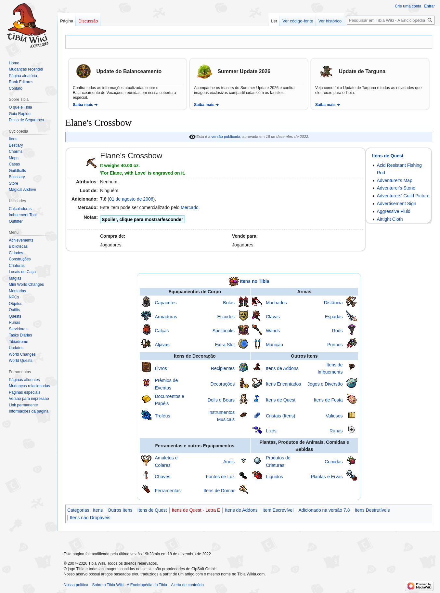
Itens (98, 510)
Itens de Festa (328, 399)
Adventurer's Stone (396, 188)
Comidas (334, 461)
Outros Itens (120, 510)
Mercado (189, 207)
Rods (337, 330)
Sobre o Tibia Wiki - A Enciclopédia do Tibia (129, 585)
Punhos (335, 344)
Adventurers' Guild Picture (403, 195)
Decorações (222, 384)
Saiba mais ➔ (85, 104)
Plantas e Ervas (327, 476)
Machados (276, 302)
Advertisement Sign (396, 203)
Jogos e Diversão (325, 384)
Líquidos (274, 476)
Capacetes (166, 302)
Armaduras (166, 316)
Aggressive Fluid (393, 211)
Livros (161, 368)
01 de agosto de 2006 (131, 199)
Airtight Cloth (390, 219)
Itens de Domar (219, 490)
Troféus (162, 415)
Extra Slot (225, 344)
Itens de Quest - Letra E (196, 510)
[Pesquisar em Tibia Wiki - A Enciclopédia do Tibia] (391, 20)
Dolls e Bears (221, 399)
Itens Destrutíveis (372, 510)
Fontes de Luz (220, 476)
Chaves (162, 476)
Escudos (226, 316)
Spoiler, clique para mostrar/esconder (142, 219)
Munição (274, 344)
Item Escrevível (278, 510)
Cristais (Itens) (280, 415)
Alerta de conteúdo (187, 585)
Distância (333, 302)
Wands (273, 330)
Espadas (334, 316)
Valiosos (334, 415)
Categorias (78, 510)
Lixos (271, 430)
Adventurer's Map (394, 180)
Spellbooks (224, 330)
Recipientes (223, 368)
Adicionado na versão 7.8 (324, 510)
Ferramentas (168, 490)
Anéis (229, 461)
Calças (162, 330)
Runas (336, 430)
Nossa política (76, 585)
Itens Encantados (283, 384)
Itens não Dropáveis (90, 517)
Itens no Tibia (254, 280)
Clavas (273, 316)
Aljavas (162, 344)
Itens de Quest (387, 155)
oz (136, 165)
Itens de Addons (282, 368)
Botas (229, 302)
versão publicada (225, 136)
